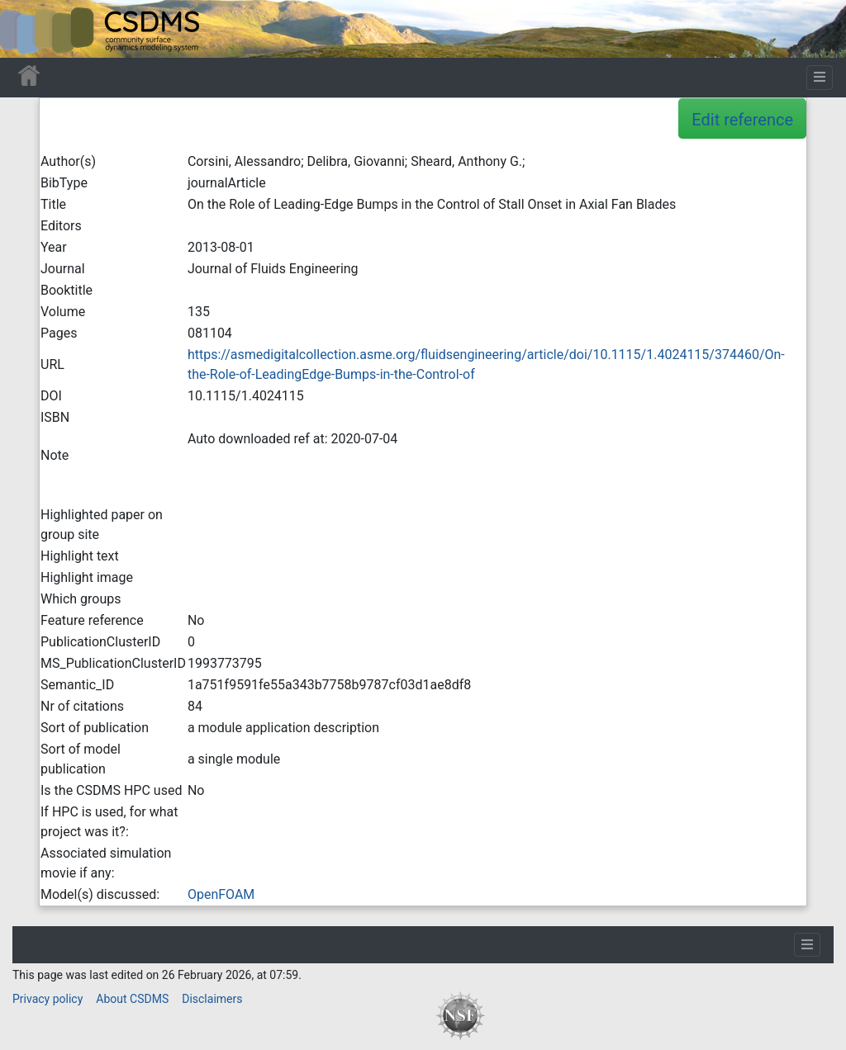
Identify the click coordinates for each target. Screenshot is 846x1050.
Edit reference (742, 120)
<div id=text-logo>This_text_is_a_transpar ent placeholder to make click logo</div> (26, 28)
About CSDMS (132, 998)
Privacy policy (47, 998)
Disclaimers (212, 998)
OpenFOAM (221, 894)
